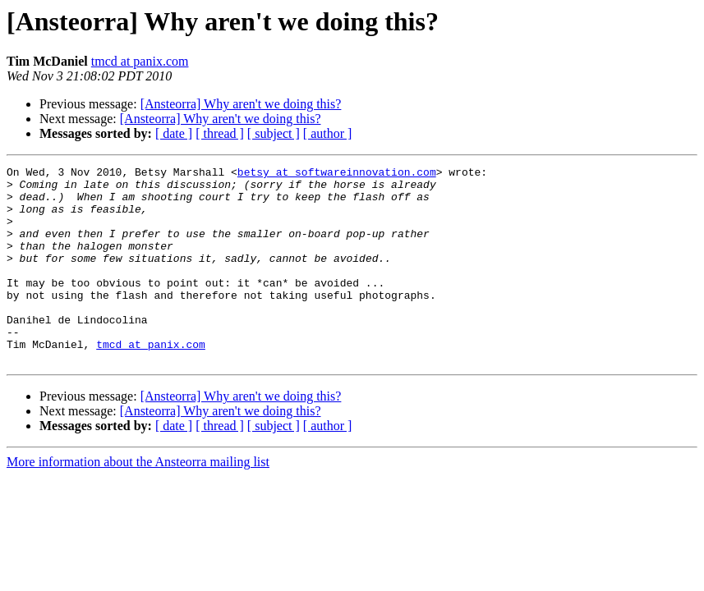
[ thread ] (220, 133)
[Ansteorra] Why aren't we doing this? (241, 104)
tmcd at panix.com (140, 61)
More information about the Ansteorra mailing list (138, 501)
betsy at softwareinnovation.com (336, 174)
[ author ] (327, 133)
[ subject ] (273, 133)
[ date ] (173, 133)
